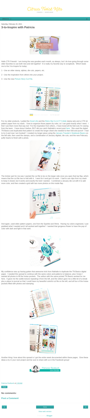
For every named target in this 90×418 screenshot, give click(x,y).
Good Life (34, 121)
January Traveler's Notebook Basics (71, 133)
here (68, 128)
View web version (45, 411)
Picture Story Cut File (23, 79)
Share (4, 387)
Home (45, 407)
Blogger (49, 416)
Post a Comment (10, 398)
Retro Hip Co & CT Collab (55, 121)
